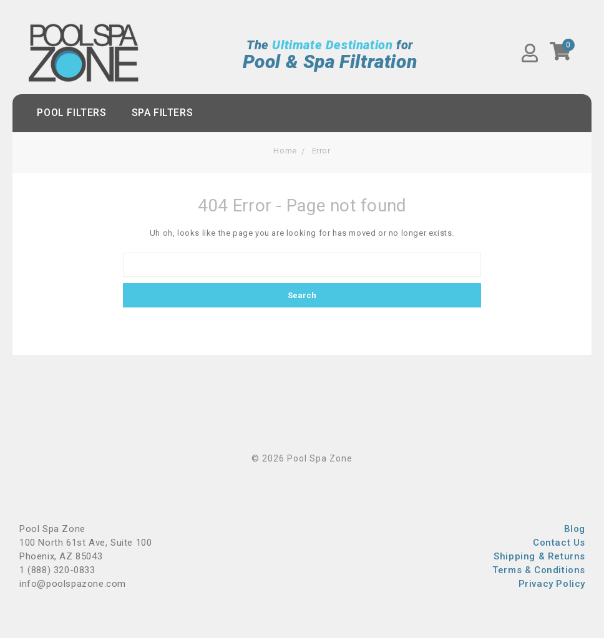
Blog (574, 528)
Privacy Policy (552, 583)
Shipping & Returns (539, 556)
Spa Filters (162, 112)
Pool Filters (71, 112)
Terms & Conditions (538, 570)
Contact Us (559, 542)
